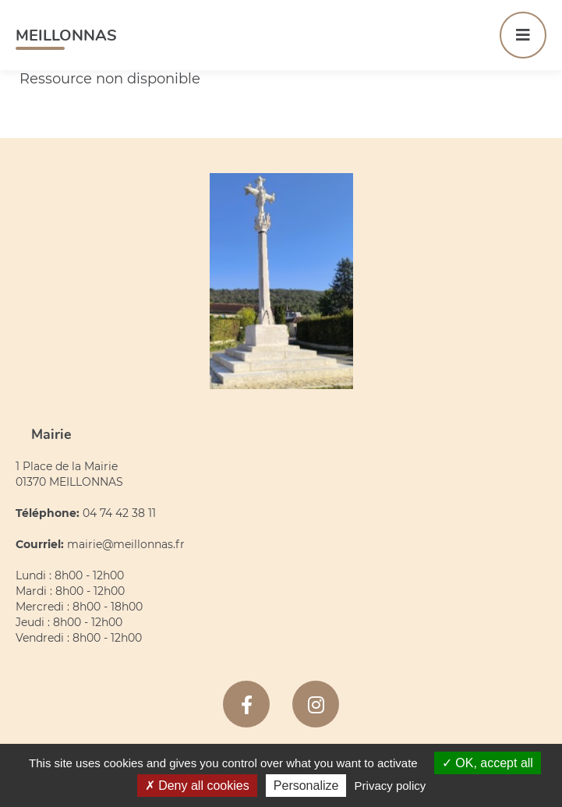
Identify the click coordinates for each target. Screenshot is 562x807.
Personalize (306, 785)
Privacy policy (390, 785)
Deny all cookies (197, 785)
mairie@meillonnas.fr (126, 544)
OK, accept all (487, 763)
